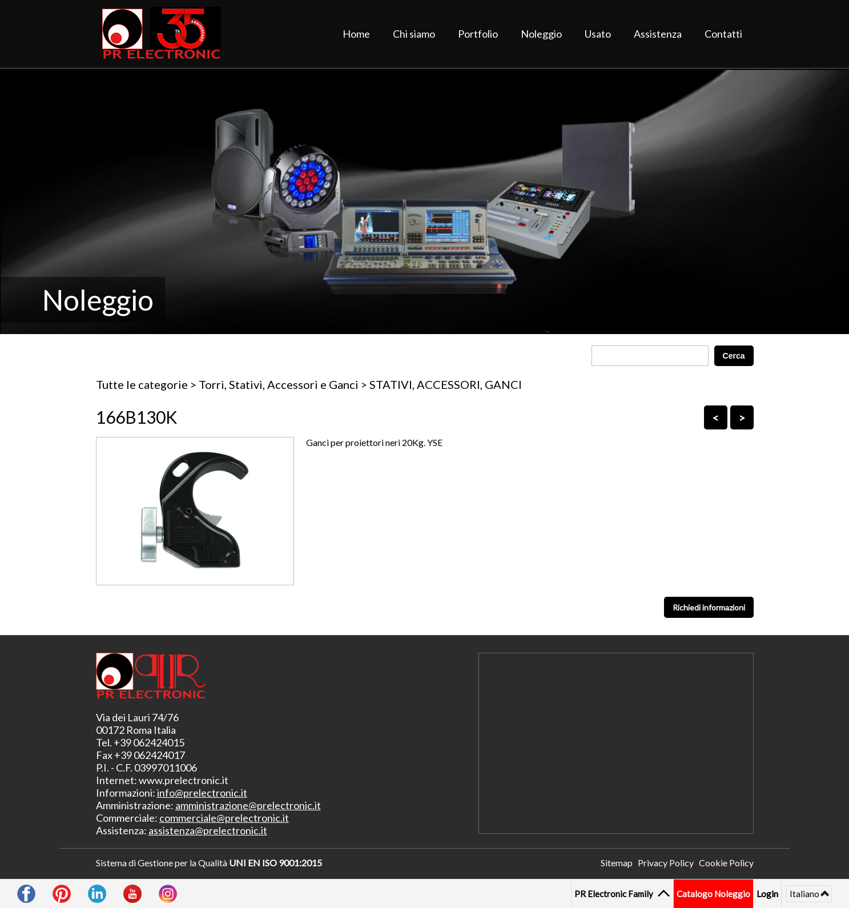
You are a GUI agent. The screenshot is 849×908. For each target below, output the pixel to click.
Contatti (723, 33)
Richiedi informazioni (709, 607)
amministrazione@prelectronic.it (248, 805)
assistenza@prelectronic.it (207, 830)
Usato (598, 33)
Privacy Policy (666, 862)
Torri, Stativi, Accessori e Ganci (279, 384)
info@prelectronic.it (202, 792)
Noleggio (541, 33)
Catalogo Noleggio (713, 894)
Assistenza (658, 33)
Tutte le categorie (142, 384)
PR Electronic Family (615, 894)
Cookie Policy (726, 862)
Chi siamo (414, 33)
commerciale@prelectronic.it (224, 817)
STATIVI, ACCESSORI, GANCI (445, 384)
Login (767, 893)
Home (356, 33)
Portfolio (478, 33)
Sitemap (617, 862)
